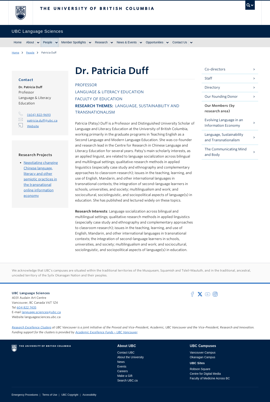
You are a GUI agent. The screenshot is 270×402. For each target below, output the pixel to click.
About (30, 42)
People (47, 42)
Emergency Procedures (25, 394)
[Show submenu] (37, 42)
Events (121, 366)
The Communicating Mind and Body (226, 152)
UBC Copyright (69, 394)
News (121, 362)
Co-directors (215, 69)
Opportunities (154, 42)
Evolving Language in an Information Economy (224, 123)
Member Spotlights (73, 42)
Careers (122, 371)
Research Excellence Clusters (31, 327)
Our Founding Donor (221, 97)
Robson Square (200, 369)
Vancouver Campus (203, 352)
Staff (208, 78)
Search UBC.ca (127, 380)
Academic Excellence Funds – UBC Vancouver (106, 332)
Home (18, 42)
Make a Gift (124, 375)
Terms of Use (49, 394)
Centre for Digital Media (205, 373)
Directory (212, 87)
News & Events (127, 42)
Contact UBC (126, 352)
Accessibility (89, 394)
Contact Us (179, 42)
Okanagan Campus (202, 357)
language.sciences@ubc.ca (41, 312)
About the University (130, 357)
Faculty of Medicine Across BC (210, 378)
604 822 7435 (26, 307)
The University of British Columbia (20, 13)
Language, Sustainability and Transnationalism (224, 137)
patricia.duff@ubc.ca (42, 120)
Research (101, 42)
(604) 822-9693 (39, 115)
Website (33, 126)
